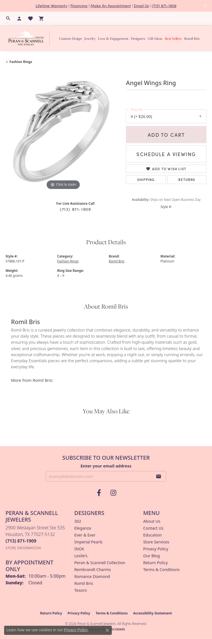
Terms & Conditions (161, 569)
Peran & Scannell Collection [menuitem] (99, 562)
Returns (186, 179)
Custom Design (70, 38)
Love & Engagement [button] (113, 38)
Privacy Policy (155, 548)
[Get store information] (23, 548)
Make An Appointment (111, 5)
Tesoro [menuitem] (80, 590)
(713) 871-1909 (164, 5)
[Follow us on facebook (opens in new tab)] (99, 493)
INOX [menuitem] (79, 548)
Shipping (146, 179)
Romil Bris (192, 38)
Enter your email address (106, 466)
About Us (151, 521)
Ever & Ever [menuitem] (85, 535)
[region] (63, 133)
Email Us (141, 5)
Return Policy (155, 562)
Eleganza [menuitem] (82, 528)
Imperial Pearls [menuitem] (88, 542)
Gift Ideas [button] (155, 38)
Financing (79, 5)
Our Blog (151, 555)
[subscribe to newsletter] (158, 476)
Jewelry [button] (90, 38)
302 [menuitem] (77, 521)
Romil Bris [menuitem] (83, 583)
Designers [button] (138, 38)
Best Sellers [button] (173, 38)
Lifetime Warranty (51, 5)
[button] (8, 18)
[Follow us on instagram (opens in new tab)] (113, 493)
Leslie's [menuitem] (81, 555)
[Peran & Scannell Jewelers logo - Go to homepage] (30, 38)
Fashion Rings (20, 61)
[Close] (205, 5)
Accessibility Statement (152, 613)
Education (152, 535)
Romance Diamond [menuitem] (92, 576)
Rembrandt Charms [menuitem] (92, 569)
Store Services (156, 542)
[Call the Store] (21, 541)
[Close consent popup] (107, 630)
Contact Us (153, 528)
